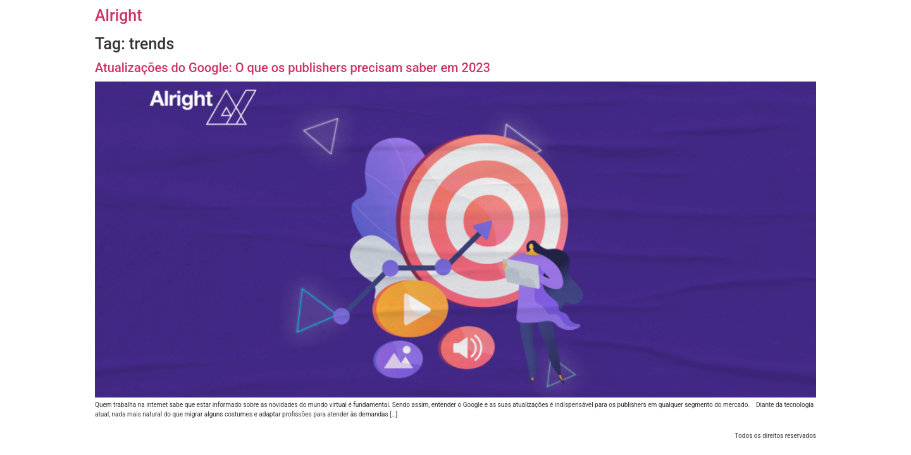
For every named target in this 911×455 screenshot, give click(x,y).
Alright (118, 15)
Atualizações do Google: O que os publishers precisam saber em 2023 (292, 67)
